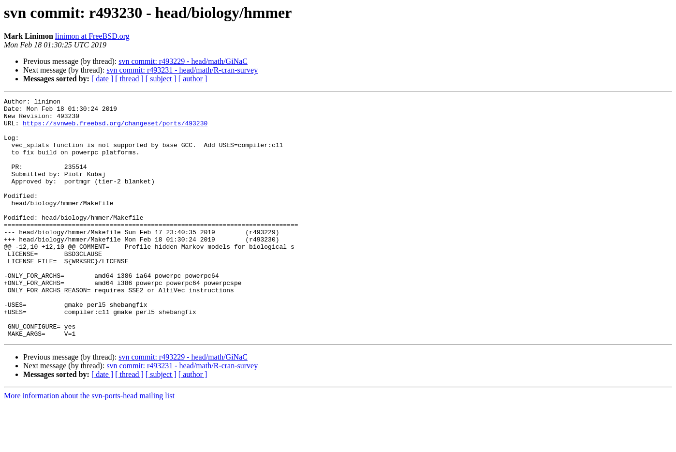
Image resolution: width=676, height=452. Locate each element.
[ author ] (192, 79)
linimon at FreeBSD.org (92, 36)
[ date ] (102, 79)
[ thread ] (129, 79)
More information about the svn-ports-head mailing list (89, 443)
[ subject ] (161, 79)
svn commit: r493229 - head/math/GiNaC (183, 61)
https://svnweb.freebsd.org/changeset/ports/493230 (115, 128)
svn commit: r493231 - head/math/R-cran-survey (182, 70)
